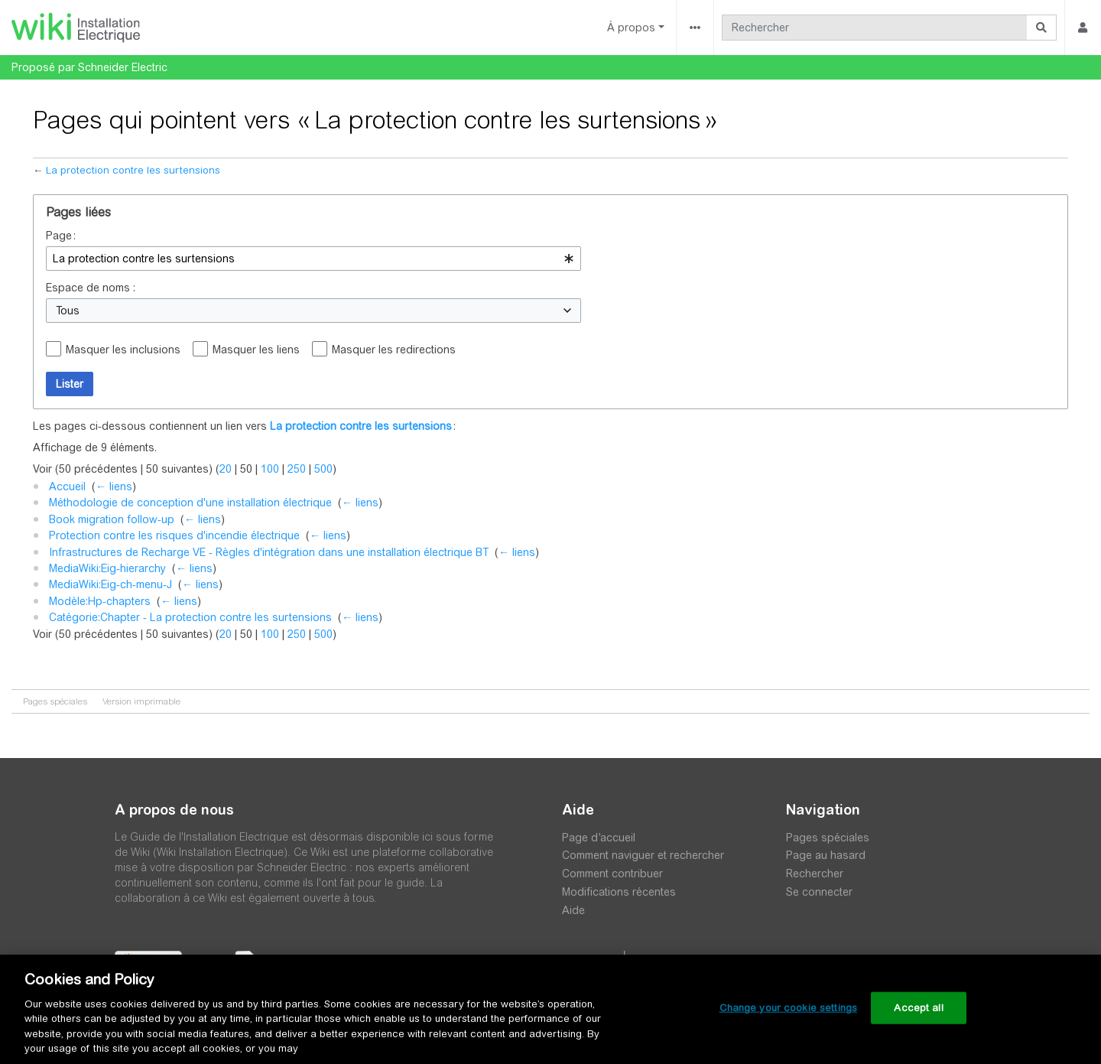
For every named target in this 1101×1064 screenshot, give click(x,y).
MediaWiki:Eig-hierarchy (107, 568)
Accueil (67, 486)
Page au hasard (826, 855)
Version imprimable (141, 701)
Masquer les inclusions (123, 349)
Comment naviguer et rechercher (643, 855)
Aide (573, 910)
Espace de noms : (90, 287)
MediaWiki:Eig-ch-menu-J (110, 584)
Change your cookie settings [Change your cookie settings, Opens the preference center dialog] (788, 1008)
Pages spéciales (55, 701)
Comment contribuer (612, 873)
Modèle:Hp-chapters (100, 601)
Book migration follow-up (111, 519)
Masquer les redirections (394, 349)
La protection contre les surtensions (133, 170)
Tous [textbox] (68, 310)
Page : (61, 235)
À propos (631, 27)
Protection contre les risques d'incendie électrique (174, 535)
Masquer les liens (256, 349)
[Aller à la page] (1042, 28)
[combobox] (313, 258)
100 (270, 469)
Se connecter (819, 892)
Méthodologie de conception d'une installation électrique (190, 502)
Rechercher (814, 873)
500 (323, 469)
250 (296, 469)
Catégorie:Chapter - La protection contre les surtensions (190, 617)
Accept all (918, 1008)
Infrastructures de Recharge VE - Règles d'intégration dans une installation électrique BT (269, 552)
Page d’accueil (598, 837)
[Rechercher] (875, 28)
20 (225, 469)
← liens (114, 486)
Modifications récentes (619, 892)
